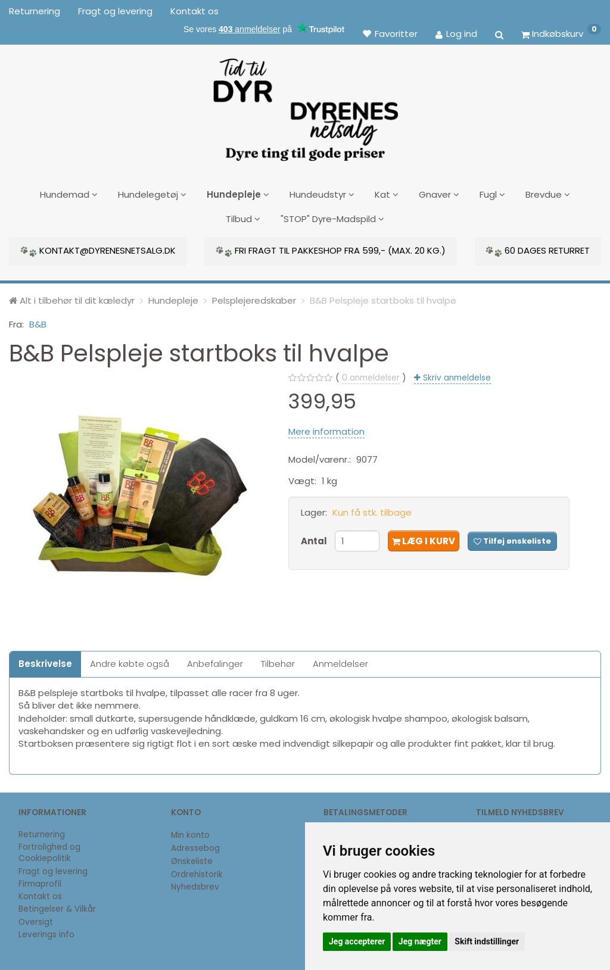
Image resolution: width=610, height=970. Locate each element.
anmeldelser (371, 374)
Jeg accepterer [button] (357, 941)
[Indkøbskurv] (561, 33)
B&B (37, 321)
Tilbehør (278, 660)
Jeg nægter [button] (420, 941)
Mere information (326, 428)
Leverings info (46, 931)
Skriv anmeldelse (456, 374)
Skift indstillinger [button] (487, 941)
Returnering (34, 11)
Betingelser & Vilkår (57, 906)
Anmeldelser (340, 660)
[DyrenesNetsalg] (304, 105)
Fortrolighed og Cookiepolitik (49, 849)
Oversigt (35, 918)
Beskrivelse (45, 660)
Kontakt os (194, 11)
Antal (315, 538)
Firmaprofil (39, 881)
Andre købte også (129, 660)
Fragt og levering (115, 11)
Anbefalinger (215, 660)
